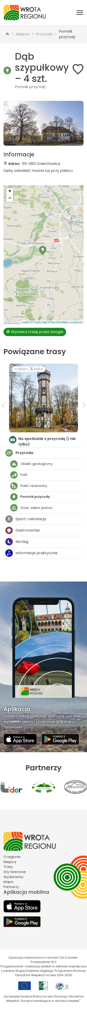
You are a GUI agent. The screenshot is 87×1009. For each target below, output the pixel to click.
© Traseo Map (39, 322)
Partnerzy (11, 887)
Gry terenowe (14, 872)
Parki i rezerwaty (28, 486)
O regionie (12, 856)
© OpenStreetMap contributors (65, 322)
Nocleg (16, 541)
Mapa (8, 881)
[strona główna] (7, 34)
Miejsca (22, 34)
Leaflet (25, 322)
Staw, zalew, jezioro (31, 507)
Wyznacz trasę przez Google (34, 331)
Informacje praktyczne (31, 553)
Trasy (8, 866)
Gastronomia (22, 530)
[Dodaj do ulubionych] (78, 70)
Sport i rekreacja (25, 519)
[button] (42, 250)
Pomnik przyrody (67, 34)
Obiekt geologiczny (31, 464)
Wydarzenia (13, 877)
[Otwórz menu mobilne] (79, 12)
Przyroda (44, 34)
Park (18, 475)
